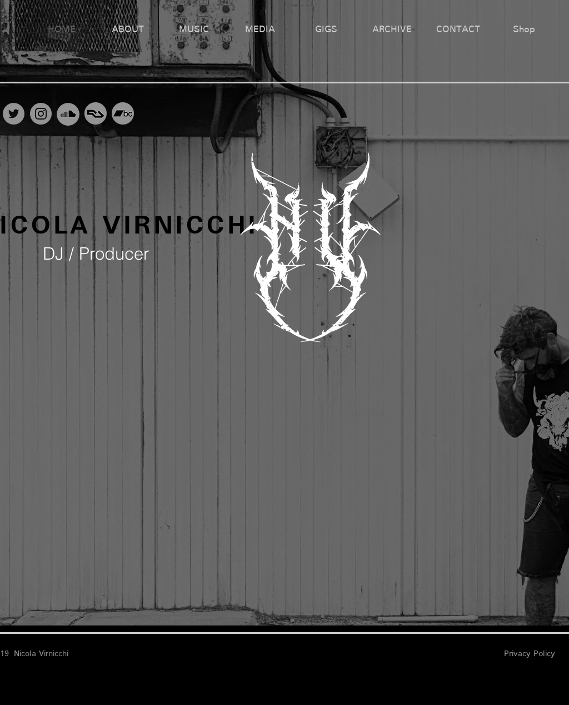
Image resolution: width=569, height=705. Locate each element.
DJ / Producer (96, 253)
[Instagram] (41, 114)
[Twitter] (13, 114)
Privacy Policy (529, 653)
